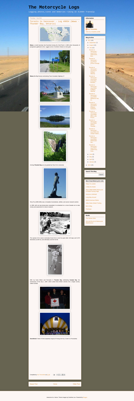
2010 (89, 165)
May (90, 157)
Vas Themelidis (92, 29)
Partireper (88, 209)
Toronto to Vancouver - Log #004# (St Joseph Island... (94, 131)
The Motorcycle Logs (53, 7)
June (90, 154)
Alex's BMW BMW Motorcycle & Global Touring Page (94, 190)
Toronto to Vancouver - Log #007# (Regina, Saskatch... (93, 105)
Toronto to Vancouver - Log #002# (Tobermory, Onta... (93, 148)
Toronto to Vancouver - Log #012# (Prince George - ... (94, 62)
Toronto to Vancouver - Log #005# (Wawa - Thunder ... (93, 123)
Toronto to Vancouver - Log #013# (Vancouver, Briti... (93, 53)
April (90, 159)
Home (55, 384)
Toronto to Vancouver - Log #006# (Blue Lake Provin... (93, 114)
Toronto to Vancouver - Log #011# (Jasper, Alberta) (93, 70)
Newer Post (34, 384)
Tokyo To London (91, 184)
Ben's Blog (89, 206)
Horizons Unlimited (91, 194)
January (91, 162)
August (91, 45)
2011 (89, 40)
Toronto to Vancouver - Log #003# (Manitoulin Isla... (93, 139)
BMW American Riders (92, 200)
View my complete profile (93, 32)
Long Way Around (91, 197)
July (90, 47)
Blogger (85, 397)
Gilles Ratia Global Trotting (93, 203)
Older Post (76, 384)
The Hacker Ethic (91, 218)
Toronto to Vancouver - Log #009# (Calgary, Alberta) (93, 88)
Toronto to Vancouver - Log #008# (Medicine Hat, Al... (94, 97)
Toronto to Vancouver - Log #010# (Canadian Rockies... (93, 79)
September (92, 42)
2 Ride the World (90, 187)
